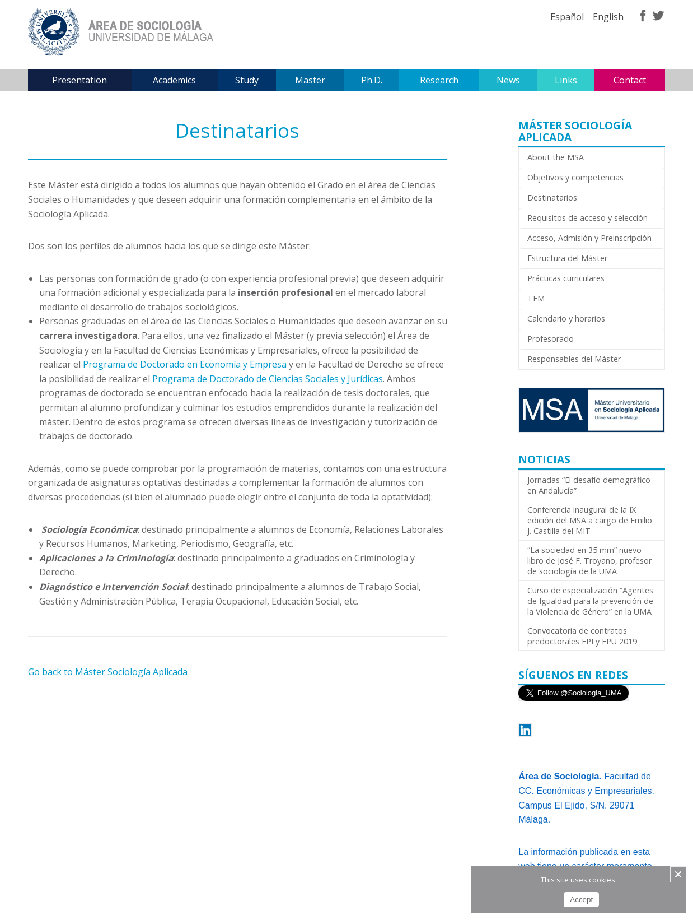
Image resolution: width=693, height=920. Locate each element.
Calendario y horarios (566, 318)
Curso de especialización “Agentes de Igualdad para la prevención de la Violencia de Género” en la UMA (590, 601)
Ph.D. (371, 80)
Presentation (79, 80)
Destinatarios (552, 197)
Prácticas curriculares (566, 278)
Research (439, 80)
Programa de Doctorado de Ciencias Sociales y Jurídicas (267, 379)
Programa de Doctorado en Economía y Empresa (185, 364)
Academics (174, 80)
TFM (536, 298)
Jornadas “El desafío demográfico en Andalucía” (588, 485)
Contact (630, 80)
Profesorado (550, 338)
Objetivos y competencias (575, 177)
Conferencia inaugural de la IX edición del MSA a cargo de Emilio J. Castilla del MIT (589, 520)
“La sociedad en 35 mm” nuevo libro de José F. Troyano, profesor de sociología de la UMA (589, 561)
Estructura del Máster (567, 258)
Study (247, 80)
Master (310, 80)
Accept (581, 899)
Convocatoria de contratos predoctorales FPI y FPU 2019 (582, 636)
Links (566, 80)
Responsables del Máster (574, 359)
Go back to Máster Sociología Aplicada (108, 672)
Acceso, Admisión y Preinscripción (589, 238)
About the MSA (555, 157)
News (508, 80)
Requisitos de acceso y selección (587, 217)
